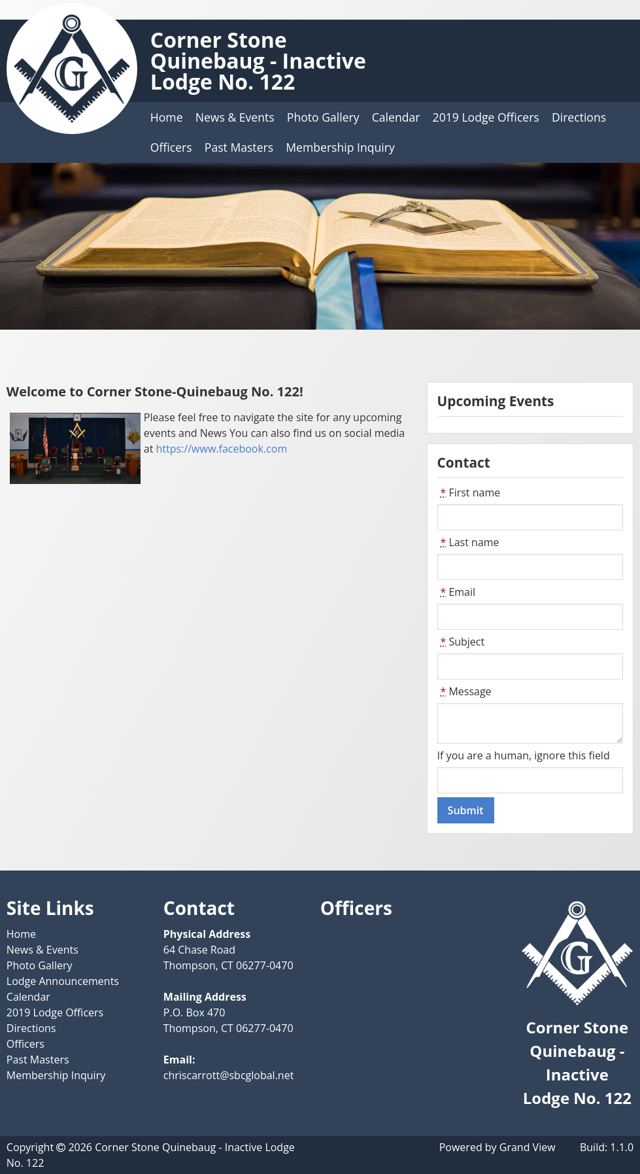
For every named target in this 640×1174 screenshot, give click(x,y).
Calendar (396, 117)
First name (469, 492)
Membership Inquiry (340, 147)
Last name (468, 542)
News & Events (235, 117)
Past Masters (239, 147)
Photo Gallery (323, 117)
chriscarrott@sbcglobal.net (228, 1075)
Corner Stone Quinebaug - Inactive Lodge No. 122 (258, 60)
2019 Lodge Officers (486, 117)
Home (166, 117)
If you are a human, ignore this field (523, 755)
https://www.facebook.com (222, 448)
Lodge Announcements (63, 981)
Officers (171, 147)
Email (456, 592)
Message (464, 691)
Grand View (527, 1147)
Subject (461, 641)
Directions (579, 117)
